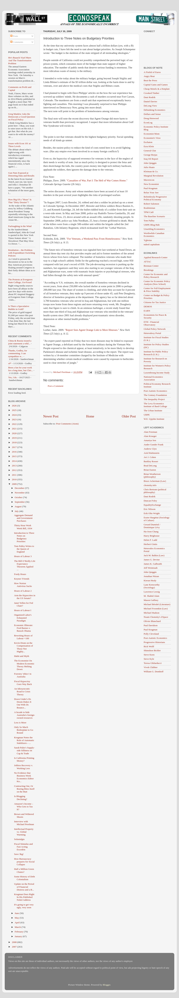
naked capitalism (152, 244)
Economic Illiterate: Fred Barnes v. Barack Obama (23, 628)
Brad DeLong (150, 465)
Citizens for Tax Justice (155, 302)
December (20, 488)
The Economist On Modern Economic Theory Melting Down (24, 665)
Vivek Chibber (150, 667)
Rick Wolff (149, 646)
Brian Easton (150, 469)
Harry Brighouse (151, 535)
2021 (14, 428)
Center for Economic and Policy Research (155, 275)
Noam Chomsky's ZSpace (156, 617)
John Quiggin (150, 163)
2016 (14, 451)
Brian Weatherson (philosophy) (152, 475)
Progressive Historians (154, 642)
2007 (14, 946)
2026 (14, 405)
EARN (147, 310)
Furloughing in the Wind (19, 226)
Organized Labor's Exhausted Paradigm (22, 618)
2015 (14, 456)
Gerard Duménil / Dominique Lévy (152, 526)
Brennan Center (151, 265)
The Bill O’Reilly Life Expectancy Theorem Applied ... (24, 565)
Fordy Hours (20, 574)
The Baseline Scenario (154, 216)
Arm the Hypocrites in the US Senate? (24, 597)
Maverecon (149, 180)
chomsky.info (150, 485)
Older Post (129, 416)
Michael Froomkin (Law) (156, 608)
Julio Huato (149, 167)
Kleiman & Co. (151, 171)
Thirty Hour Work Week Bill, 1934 (23, 527)
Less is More (20, 722)
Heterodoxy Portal (152, 333)
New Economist (151, 184)
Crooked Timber (151, 93)
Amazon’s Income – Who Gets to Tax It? (23, 806)
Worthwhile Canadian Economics (154, 234)
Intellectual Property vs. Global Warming (24, 832)
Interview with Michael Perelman (24, 823)
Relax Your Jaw (151, 192)
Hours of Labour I (22, 610)
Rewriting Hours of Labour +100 (23, 637)
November (20, 492)
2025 (14, 410)
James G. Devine (152, 559)
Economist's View (152, 138)
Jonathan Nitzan (151, 576)
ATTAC (147, 261)
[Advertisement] (89, 404)
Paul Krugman (150, 188)
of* (9, 363)
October (19, 497)
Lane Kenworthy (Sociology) (152, 586)
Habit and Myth (21, 656)
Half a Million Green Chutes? (24, 870)
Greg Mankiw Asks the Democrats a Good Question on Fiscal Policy (21, 117)
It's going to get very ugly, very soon (24, 906)
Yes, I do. (12, 377)
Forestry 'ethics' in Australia (22, 675)
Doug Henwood (151, 118)
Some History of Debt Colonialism (24, 878)
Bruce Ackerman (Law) (155, 481)
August (18, 506)
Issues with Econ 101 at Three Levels (19, 145)
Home (90, 416)
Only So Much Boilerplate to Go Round (23, 730)
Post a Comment (55, 386)
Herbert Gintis (150, 544)
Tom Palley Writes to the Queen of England (24, 549)
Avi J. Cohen (150, 457)
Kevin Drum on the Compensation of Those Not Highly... (23, 647)
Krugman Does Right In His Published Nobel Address (24, 897)
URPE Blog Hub (152, 224)
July (17, 511)
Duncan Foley (150, 500)
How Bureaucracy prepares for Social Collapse (24, 862)
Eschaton (148, 142)
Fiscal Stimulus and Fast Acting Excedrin (23, 847)
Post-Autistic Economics (155, 391)
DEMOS (148, 306)
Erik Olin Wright (152, 513)
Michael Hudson (151, 612)
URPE (147, 414)
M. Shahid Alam (151, 596)
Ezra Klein (149, 146)
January (19, 936)
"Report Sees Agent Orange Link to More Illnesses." (92, 330)
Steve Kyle (149, 659)
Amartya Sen (150, 440)
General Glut (150, 150)
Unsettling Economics (154, 229)
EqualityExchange (152, 505)
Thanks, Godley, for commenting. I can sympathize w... (17, 353)
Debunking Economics (154, 110)
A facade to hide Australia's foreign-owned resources (24, 715)
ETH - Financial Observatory (151, 323)
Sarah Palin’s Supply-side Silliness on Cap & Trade (24, 750)
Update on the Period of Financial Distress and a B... (24, 887)
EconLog (148, 122)
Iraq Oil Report (151, 159)
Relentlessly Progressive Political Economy (155, 198)
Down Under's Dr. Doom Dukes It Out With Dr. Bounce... (22, 703)
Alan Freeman (150, 432)
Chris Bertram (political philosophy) (155, 491)
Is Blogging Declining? (20, 797)
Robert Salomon (151, 203)
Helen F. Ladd (150, 540)
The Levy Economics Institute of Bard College (155, 405)
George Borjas (150, 154)
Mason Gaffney (151, 600)
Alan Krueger (150, 436)
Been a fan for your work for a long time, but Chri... (20, 369)
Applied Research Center (155, 257)
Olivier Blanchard (152, 621)
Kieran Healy (150, 580)
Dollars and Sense (152, 114)
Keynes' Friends (21, 578)
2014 (14, 461)
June (17, 913)
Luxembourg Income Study (157, 372)
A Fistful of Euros (152, 72)
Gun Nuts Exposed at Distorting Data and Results (21, 174)
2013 (14, 465)
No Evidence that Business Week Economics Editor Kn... (24, 777)
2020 (14, 433)
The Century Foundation (155, 395)
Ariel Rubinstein (151, 453)
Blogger (106, 984)
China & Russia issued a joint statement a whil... (19, 342)
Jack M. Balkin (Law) (154, 555)
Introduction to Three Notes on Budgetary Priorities (24, 537)
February (19, 931)
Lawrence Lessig (152, 591)
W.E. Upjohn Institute (154, 419)
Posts (14, 36)
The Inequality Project (154, 399)
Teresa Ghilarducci (153, 663)
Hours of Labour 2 (23, 591)
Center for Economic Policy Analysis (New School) (157, 282)
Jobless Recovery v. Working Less (23, 766)
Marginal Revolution (153, 175)
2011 (14, 475)
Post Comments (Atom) (67, 423)
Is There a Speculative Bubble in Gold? (18, 307)
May (17, 917)
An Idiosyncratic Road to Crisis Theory (22, 691)
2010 (14, 479)
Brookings (148, 270)
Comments (16, 42)
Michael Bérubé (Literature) (157, 604)
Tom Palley (149, 220)
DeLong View (150, 105)
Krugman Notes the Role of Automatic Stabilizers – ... (24, 740)
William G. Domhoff (153, 671)
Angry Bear (149, 76)
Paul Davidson (150, 625)
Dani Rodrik (149, 97)
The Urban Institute (153, 410)
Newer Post (51, 416)
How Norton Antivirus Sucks (23, 584)
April (17, 922)
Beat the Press (150, 80)
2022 (14, 424)
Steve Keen (149, 654)
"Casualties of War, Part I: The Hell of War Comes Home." (96, 180)
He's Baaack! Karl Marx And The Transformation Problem (20, 60)
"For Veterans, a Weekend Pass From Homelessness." (94, 238)
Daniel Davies (150, 101)
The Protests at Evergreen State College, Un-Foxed (20, 281)
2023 (14, 419)
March (18, 927)
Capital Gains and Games (156, 84)
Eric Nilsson (149, 509)
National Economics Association (153, 378)
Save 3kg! (19, 854)
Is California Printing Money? (24, 759)
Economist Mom (151, 133)
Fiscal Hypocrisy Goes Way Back (23, 682)
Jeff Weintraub (150, 568)
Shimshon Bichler (152, 650)
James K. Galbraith (153, 563)
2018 (14, 442)
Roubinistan (149, 208)
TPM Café (149, 212)
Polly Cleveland (151, 633)
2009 (14, 484)
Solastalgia (19, 839)
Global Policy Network (155, 329)
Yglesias (148, 240)
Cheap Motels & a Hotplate (157, 89)
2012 (14, 470)
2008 (14, 942)
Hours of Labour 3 (23, 556)
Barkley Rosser (151, 461)
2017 (14, 447)
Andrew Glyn (150, 448)
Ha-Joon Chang (151, 531)
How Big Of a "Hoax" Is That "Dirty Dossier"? (19, 201)
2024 (14, 415)
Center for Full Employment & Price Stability (157, 289)
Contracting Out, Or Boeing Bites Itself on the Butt (24, 789)
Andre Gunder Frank (153, 444)
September (20, 502)
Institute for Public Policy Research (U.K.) (156, 353)
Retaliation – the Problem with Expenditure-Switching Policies (21, 253)
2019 (14, 438)
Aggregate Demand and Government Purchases (23, 518)
